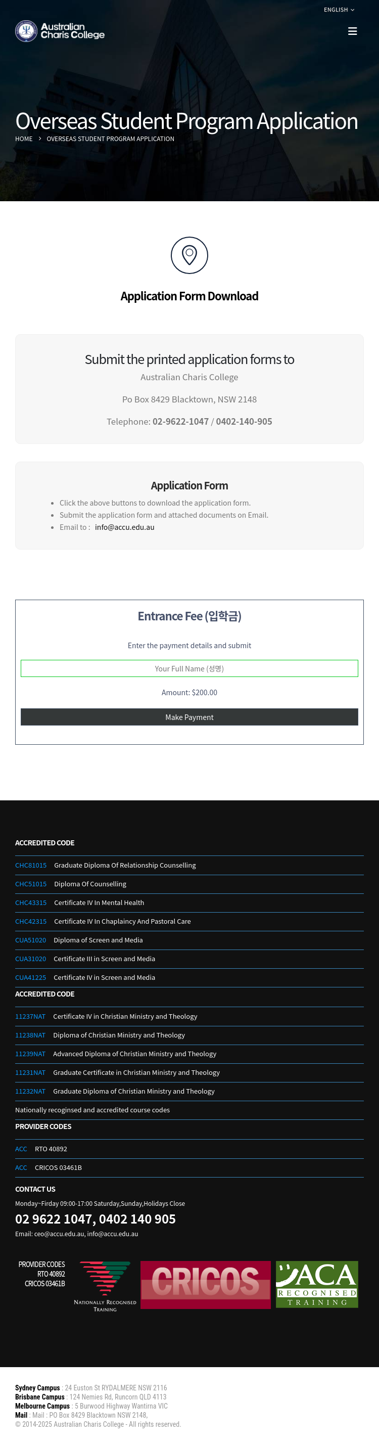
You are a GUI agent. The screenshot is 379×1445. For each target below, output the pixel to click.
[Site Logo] (60, 31)
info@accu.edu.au (125, 527)
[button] (353, 31)
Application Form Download (190, 295)
